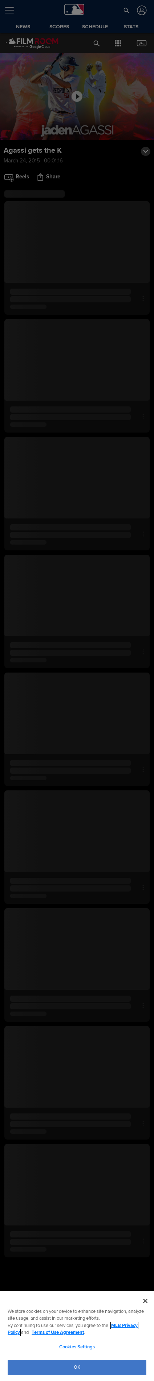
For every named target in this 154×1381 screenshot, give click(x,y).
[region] (77, 1336)
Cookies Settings (77, 1347)
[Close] (145, 1301)
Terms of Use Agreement (58, 1332)
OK (77, 1367)
